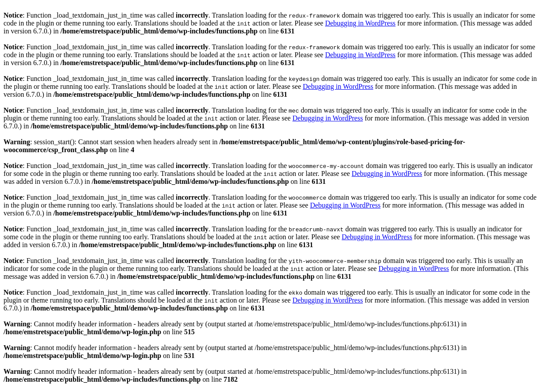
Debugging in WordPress (360, 23)
